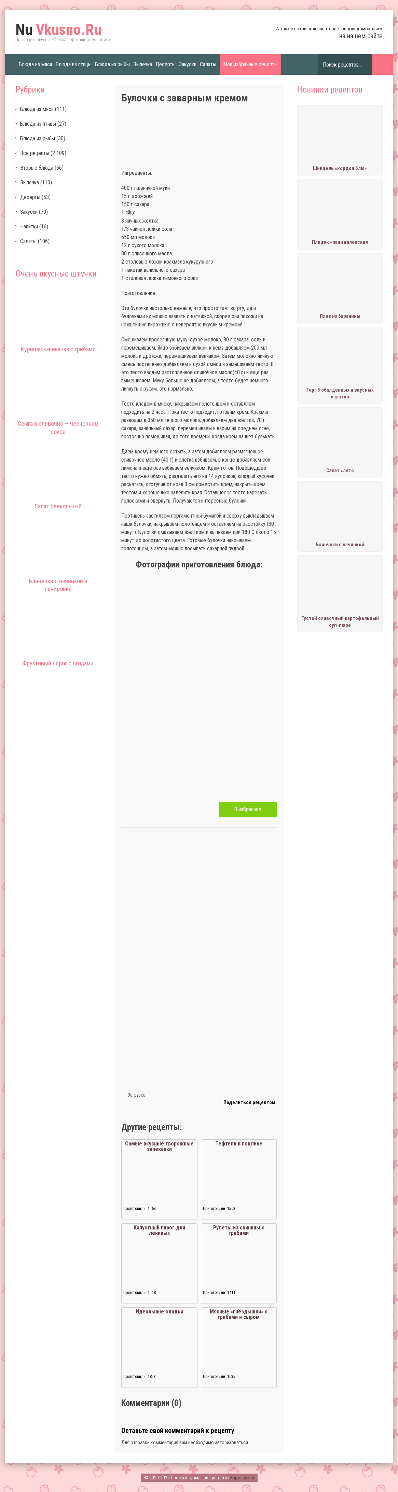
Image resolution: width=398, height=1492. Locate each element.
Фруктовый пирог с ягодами (58, 663)
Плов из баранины (340, 316)
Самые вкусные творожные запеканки (159, 1146)
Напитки (29, 226)
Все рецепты (34, 153)
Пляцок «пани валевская (340, 242)
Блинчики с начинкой (340, 544)
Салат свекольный (58, 506)
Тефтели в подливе (238, 1143)
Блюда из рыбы (112, 64)
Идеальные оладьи (159, 1311)
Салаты (208, 64)
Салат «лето (340, 470)
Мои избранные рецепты (250, 64)
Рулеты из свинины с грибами (238, 1230)
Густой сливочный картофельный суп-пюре (340, 621)
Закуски (187, 64)
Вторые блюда (36, 168)
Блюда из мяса (35, 64)
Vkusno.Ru (58, 29)
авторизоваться (231, 1442)
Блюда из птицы (74, 64)
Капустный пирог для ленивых (159, 1230)
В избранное (247, 809)
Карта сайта (242, 1477)
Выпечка (142, 64)
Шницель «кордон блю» (340, 168)
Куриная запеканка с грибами (58, 349)
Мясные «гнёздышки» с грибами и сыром (238, 1314)
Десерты (165, 64)
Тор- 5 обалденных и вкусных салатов (340, 393)
